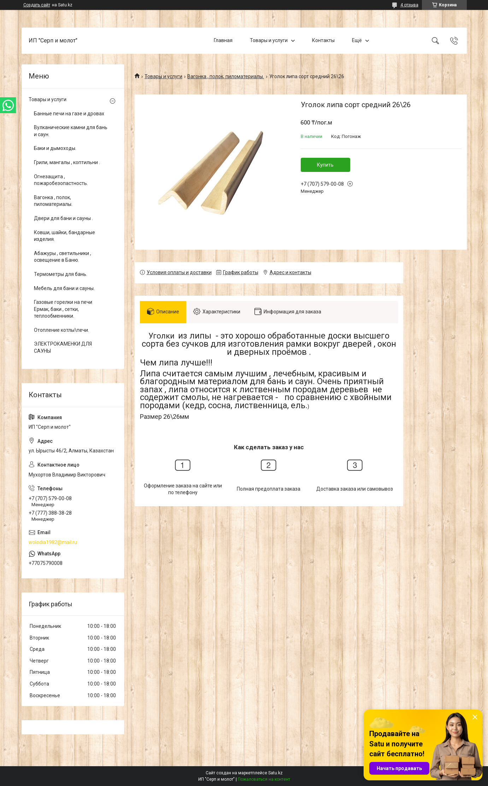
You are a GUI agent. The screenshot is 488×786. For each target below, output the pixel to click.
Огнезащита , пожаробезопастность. (61, 180)
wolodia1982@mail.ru (53, 542)
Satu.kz (275, 772)
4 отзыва (409, 4)
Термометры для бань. (60, 274)
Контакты (323, 40)
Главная (223, 40)
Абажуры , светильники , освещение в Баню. (62, 256)
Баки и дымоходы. (55, 148)
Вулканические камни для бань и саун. (70, 131)
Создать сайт (36, 4)
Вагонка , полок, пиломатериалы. (225, 76)
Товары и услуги (269, 40)
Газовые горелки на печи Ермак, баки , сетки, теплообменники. (63, 309)
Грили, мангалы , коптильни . (67, 162)
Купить (325, 165)
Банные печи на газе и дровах (69, 113)
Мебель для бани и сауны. (64, 288)
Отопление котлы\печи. (61, 330)
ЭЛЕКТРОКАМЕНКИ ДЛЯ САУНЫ (63, 347)
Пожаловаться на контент (264, 779)
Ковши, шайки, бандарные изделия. (64, 236)
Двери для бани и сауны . (63, 218)
